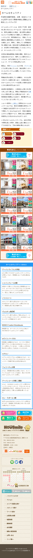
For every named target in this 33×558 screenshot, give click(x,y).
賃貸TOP (3, 6)
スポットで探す (12, 508)
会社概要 (9, 527)
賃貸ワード (12, 6)
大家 (29, 91)
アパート (27, 66)
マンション (13, 66)
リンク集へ (10, 539)
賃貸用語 (8, 134)
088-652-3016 (10, 418)
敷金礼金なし (16, 154)
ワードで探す (11, 511)
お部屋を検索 (11, 515)
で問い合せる (26, 418)
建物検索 (9, 523)
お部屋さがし (10, 413)
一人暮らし (14, 103)
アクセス (9, 500)
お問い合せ (10, 535)
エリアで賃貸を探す (13, 504)
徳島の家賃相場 (12, 531)
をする (26, 413)
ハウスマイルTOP (12, 496)
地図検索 (9, 519)
